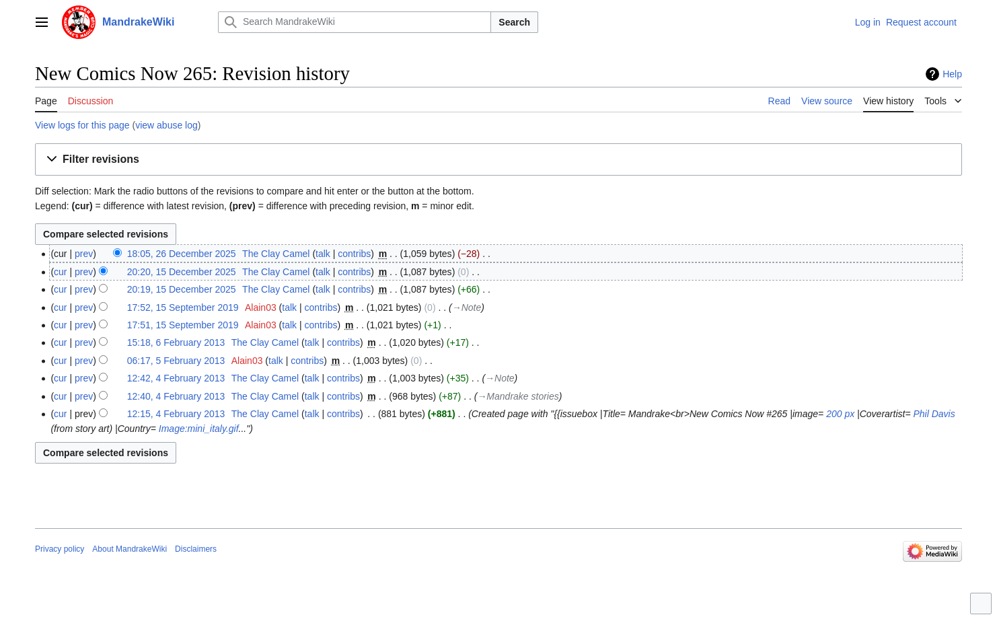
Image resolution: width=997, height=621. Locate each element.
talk (323, 253)
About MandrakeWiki (129, 549)
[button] (498, 160)
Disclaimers (196, 549)
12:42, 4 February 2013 (176, 378)
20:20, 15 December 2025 (181, 271)
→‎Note (467, 307)
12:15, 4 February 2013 (176, 413)
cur (60, 271)
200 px (840, 413)
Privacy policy (59, 549)
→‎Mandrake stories (517, 396)
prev (84, 253)
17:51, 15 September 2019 (183, 325)
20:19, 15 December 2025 (181, 289)
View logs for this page (82, 125)
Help (952, 74)
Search (514, 22)
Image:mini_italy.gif (199, 428)
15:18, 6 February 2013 (176, 342)
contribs (354, 253)
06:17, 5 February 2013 (176, 360)
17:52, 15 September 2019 (183, 307)
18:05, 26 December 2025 (181, 253)
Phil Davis (934, 413)
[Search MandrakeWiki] (354, 22)
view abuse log (166, 125)
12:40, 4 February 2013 (176, 396)
